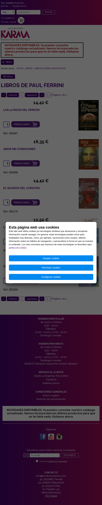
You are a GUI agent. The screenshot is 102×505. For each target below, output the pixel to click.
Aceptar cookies (51, 258)
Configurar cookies (51, 277)
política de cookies (18, 248)
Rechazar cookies (51, 267)
